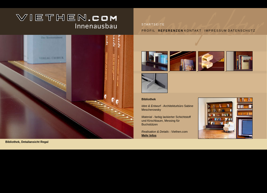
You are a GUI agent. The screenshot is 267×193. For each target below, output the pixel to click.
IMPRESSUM (214, 30)
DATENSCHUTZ (241, 30)
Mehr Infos (149, 135)
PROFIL (148, 30)
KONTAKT (192, 30)
